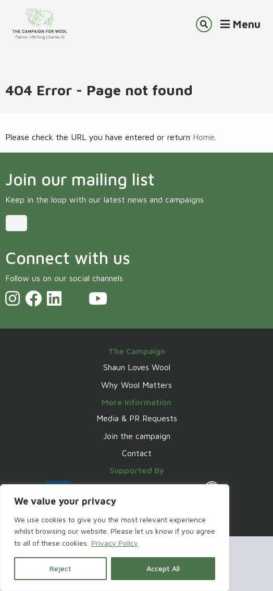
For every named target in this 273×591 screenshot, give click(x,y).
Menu (240, 24)
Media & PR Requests (136, 418)
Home (204, 137)
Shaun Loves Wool (136, 367)
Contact (137, 453)
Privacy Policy (114, 542)
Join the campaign (136, 436)
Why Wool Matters (136, 384)
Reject (60, 568)
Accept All (163, 568)
